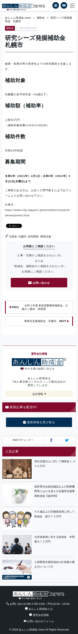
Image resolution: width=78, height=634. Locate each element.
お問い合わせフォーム (39, 621)
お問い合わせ (39, 283)
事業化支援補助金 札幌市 (46, 321)
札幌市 (22, 236)
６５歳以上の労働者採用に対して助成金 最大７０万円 (54, 514)
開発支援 (45, 236)
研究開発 (33, 236)
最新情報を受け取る (39, 422)
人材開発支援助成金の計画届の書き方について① (54, 564)
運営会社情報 (39, 615)
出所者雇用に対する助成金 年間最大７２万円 (54, 539)
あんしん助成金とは (39, 608)
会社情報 (37, 394)
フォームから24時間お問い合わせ (64, 6)
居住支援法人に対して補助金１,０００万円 (55, 464)
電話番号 (55, 5)
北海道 (13, 236)
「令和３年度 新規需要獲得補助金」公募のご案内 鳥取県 (38, 307)
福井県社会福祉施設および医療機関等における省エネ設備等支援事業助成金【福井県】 (54, 491)
